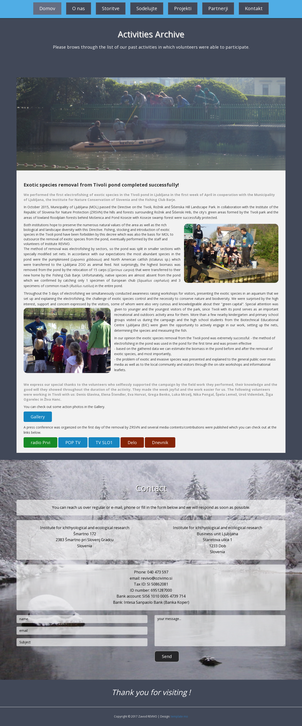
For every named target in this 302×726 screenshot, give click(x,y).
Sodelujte (146, 8)
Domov (47, 8)
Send (167, 656)
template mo (179, 716)
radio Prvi (40, 442)
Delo (132, 442)
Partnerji (218, 8)
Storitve (110, 8)
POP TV (72, 442)
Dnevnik (160, 442)
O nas (78, 8)
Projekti (182, 8)
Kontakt (254, 8)
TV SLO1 (104, 442)
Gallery (38, 417)
